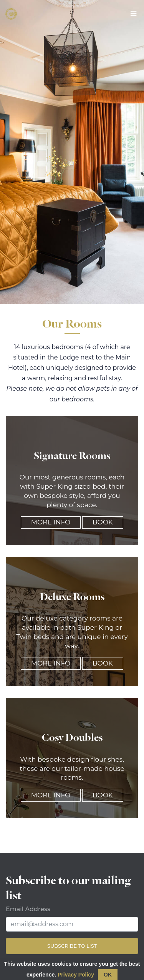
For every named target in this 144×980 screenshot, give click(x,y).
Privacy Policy (76, 975)
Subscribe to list (72, 946)
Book (103, 522)
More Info (50, 522)
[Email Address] (72, 924)
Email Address (28, 909)
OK (108, 975)
